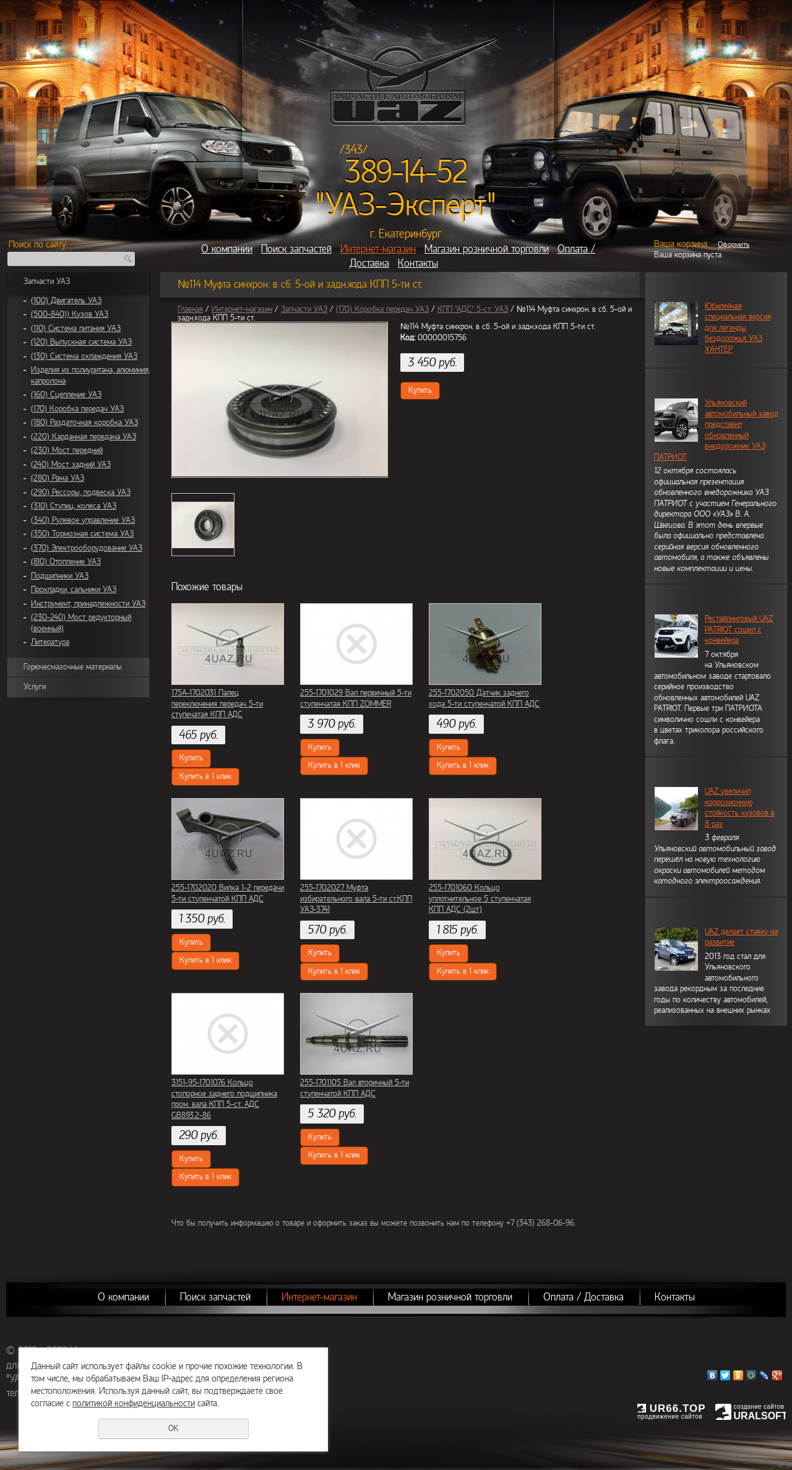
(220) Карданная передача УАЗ (83, 437)
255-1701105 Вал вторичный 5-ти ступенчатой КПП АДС (354, 1088)
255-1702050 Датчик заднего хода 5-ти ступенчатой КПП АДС (484, 698)
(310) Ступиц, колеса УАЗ (73, 506)
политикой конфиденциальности (133, 1403)
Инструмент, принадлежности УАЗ (88, 604)
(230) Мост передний (67, 450)
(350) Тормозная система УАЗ (82, 534)
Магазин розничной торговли (486, 249)
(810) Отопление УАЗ (66, 562)
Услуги (35, 687)
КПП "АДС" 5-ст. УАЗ (472, 309)
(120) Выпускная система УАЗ (81, 342)
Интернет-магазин (378, 249)
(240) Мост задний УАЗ (71, 465)
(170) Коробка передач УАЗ (77, 409)
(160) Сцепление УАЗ (66, 395)
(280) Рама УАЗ (57, 478)
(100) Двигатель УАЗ (66, 301)
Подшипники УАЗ (59, 576)
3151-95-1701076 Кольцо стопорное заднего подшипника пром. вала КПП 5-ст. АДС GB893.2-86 (224, 1099)
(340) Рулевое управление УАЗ (83, 520)
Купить (420, 390)
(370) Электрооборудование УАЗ (86, 548)
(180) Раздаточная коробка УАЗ (84, 423)
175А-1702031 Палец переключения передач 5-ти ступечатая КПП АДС (217, 704)
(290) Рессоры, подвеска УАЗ (81, 492)
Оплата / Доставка (583, 1297)
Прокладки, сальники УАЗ (73, 590)
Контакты (418, 263)
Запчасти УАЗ (47, 281)
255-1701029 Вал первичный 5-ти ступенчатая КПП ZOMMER (355, 698)
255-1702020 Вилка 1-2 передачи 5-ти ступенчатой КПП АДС (227, 893)
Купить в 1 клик (205, 776)
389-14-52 (406, 172)
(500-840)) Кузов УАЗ (69, 314)
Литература (50, 642)
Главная (190, 309)
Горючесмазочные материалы (73, 667)
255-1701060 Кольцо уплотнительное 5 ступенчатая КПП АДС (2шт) (480, 898)
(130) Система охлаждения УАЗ (84, 356)
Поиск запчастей (296, 249)
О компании (226, 249)
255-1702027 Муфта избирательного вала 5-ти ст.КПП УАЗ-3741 (356, 898)
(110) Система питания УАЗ (76, 328)
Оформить (733, 244)
